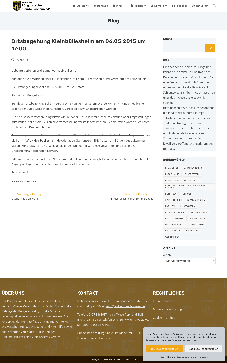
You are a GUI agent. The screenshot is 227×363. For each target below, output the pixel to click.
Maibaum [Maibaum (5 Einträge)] (180, 218)
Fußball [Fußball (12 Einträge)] (186, 193)
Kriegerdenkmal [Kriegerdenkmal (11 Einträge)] (199, 212)
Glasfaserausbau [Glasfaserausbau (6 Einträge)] (196, 200)
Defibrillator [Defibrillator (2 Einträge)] (191, 180)
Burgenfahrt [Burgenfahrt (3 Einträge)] (172, 174)
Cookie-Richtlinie (167, 357)
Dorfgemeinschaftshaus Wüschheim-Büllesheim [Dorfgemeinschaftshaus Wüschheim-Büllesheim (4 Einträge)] (185, 186)
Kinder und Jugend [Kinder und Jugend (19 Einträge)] (175, 212)
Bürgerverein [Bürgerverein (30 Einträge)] (192, 174)
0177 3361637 (98, 314)
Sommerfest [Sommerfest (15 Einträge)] (197, 224)
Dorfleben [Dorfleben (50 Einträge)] (171, 193)
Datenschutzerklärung (186, 357)
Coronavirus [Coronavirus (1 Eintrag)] (172, 180)
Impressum (203, 357)
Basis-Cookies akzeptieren (203, 348)
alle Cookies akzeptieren (164, 348)
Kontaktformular (111, 301)
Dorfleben (31, 181)
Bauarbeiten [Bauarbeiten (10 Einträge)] (172, 168)
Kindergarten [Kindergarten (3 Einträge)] (187, 206)
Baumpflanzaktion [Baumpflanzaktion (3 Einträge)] (194, 168)
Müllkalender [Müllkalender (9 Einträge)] (197, 218)
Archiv (167, 255)
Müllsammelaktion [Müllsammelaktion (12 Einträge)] (175, 224)
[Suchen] (210, 48)
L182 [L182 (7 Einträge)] (167, 218)
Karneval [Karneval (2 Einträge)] (170, 206)
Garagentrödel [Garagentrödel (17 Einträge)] (173, 200)
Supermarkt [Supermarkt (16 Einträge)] (192, 230)
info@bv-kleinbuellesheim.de (41, 140)
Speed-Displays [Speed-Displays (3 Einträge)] (173, 230)
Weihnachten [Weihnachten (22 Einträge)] (172, 237)
